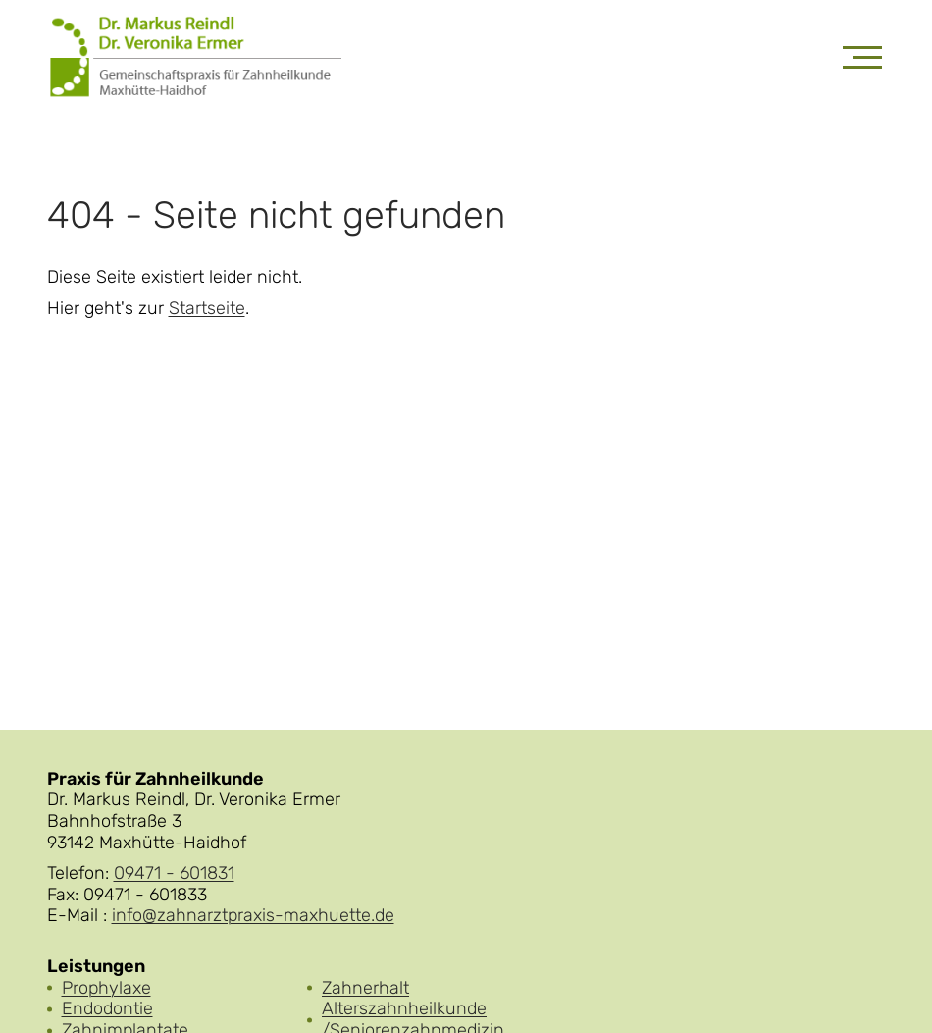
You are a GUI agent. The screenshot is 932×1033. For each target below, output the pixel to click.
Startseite (207, 309)
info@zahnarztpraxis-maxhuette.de (253, 915)
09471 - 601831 (174, 873)
